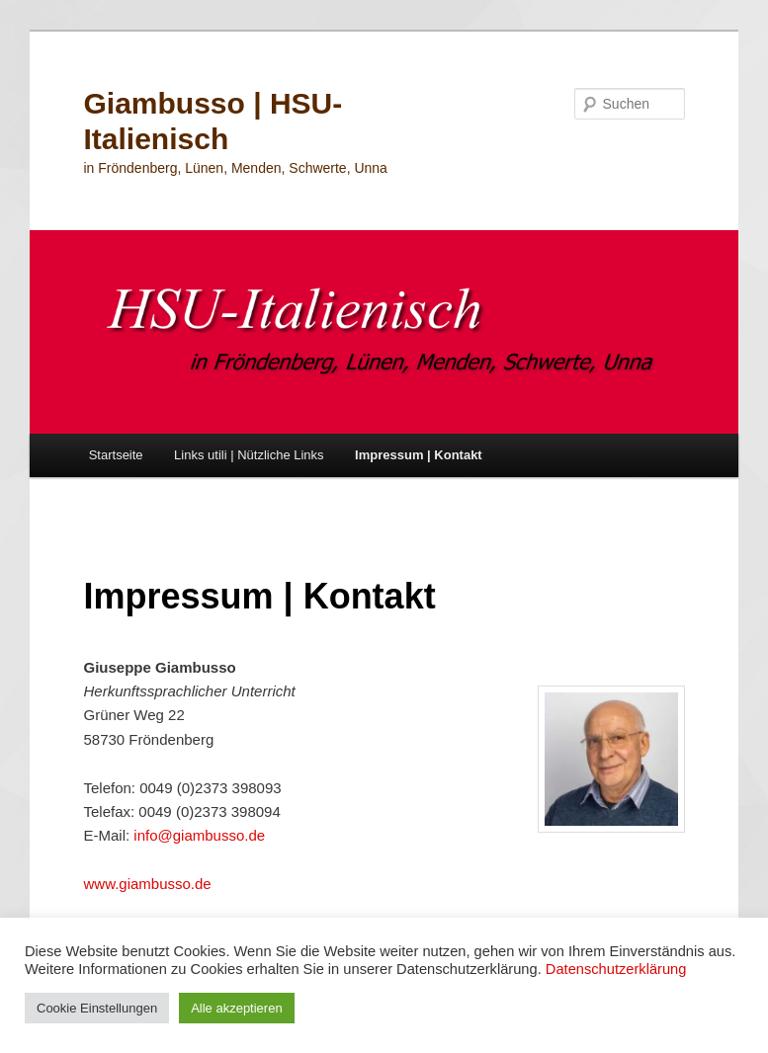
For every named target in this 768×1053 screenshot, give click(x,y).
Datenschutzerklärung (616, 969)
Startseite (116, 454)
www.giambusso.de (147, 883)
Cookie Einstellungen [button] (97, 1008)
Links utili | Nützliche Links (249, 454)
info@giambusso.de (199, 835)
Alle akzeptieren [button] (237, 1008)
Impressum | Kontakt (418, 454)
